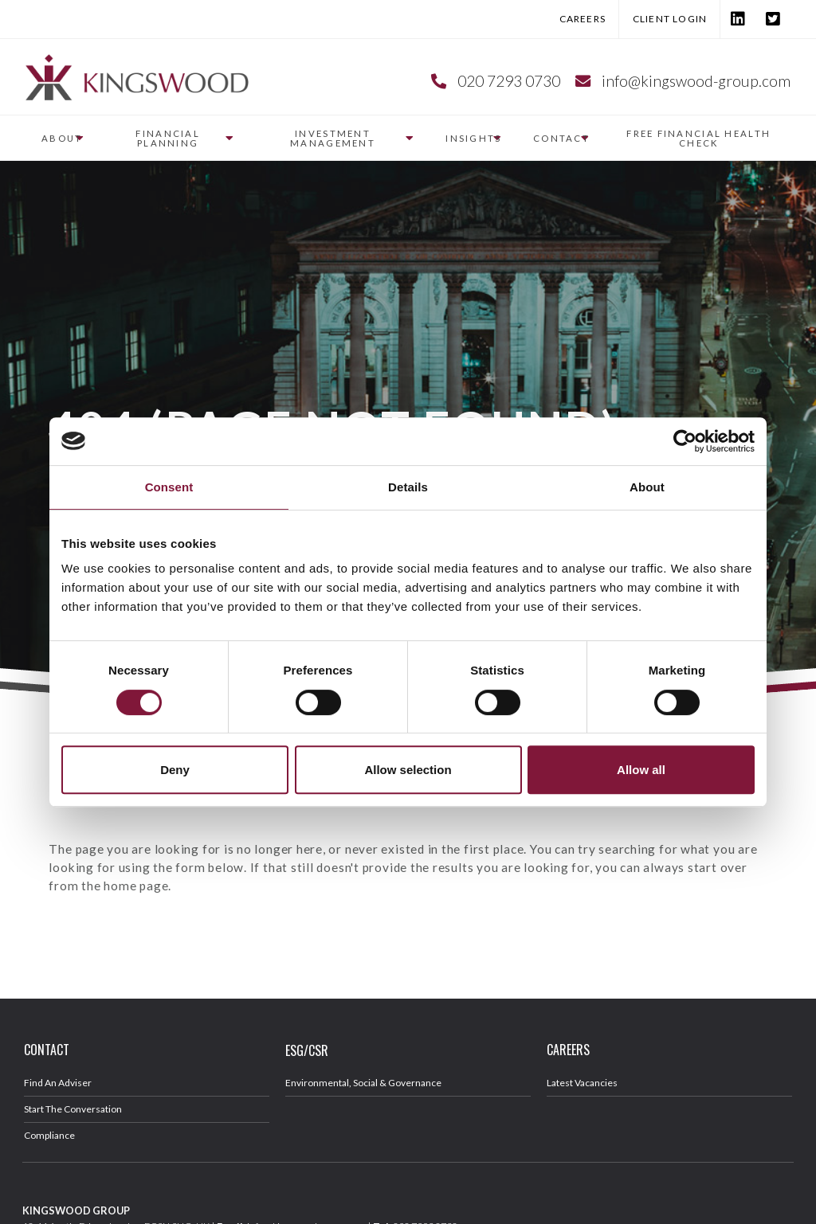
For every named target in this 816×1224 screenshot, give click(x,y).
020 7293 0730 (508, 81)
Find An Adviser (58, 1083)
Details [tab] (408, 487)
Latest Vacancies (582, 1083)
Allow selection (407, 769)
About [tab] (647, 487)
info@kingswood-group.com (696, 81)
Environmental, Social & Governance (363, 1083)
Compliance (49, 1135)
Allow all (641, 769)
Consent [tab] (169, 487)
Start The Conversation (73, 1109)
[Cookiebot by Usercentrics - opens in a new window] (685, 441)
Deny (175, 769)
